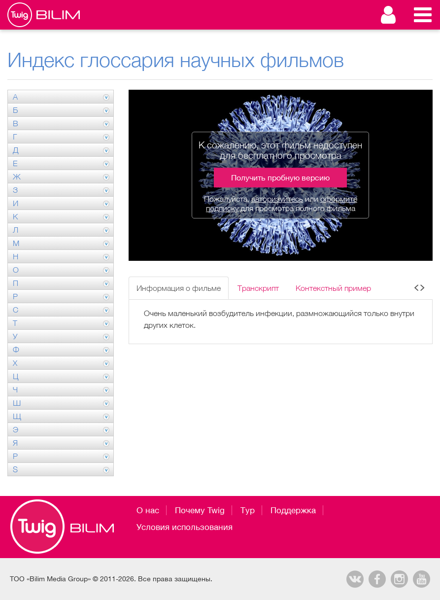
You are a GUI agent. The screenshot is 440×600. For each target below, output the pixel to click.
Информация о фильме (178, 287)
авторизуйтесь (277, 198)
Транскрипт (258, 287)
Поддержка (293, 510)
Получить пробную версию (280, 177)
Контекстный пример (333, 287)
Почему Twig (200, 510)
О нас (147, 510)
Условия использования (184, 527)
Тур (247, 510)
